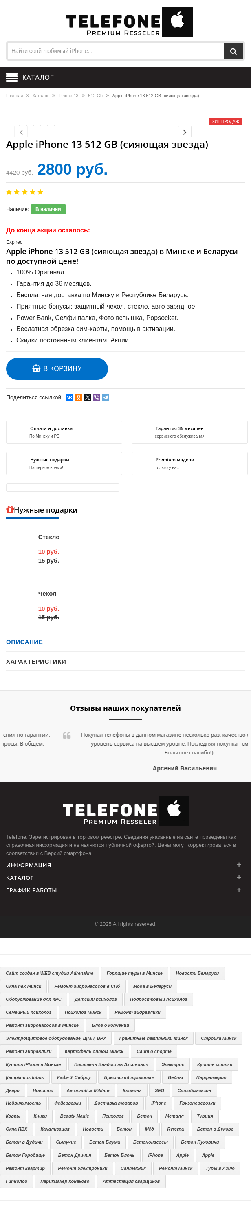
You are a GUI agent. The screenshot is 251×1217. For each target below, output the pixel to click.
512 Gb (95, 95)
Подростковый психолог (158, 999)
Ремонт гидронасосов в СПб (87, 986)
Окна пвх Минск (23, 986)
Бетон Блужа (104, 1142)
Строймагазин (194, 1090)
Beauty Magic (74, 1116)
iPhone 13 (69, 95)
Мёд (149, 1129)
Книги (40, 1116)
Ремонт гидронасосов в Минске (42, 1025)
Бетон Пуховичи (200, 1142)
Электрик (172, 1064)
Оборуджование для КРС (34, 999)
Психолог (113, 1116)
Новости (43, 1090)
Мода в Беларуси (152, 986)
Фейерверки (67, 1103)
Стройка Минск (218, 1038)
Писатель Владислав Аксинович (111, 1064)
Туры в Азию (220, 1168)
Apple (182, 1155)
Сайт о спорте (154, 1051)
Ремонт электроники (83, 1168)
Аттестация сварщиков (131, 1181)
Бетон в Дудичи (24, 1142)
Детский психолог (96, 999)
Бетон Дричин (74, 1155)
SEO (159, 1090)
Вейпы (175, 1077)
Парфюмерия (211, 1077)
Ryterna (175, 1129)
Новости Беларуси (197, 973)
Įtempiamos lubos (25, 1077)
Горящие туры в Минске (135, 973)
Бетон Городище (25, 1155)
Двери (13, 1090)
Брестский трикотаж (129, 1077)
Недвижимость (23, 1103)
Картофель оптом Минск (94, 1051)
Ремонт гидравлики (137, 1012)
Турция (205, 1116)
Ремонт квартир (25, 1168)
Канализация (54, 1129)
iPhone (158, 1103)
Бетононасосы (150, 1142)
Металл (174, 1116)
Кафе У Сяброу (74, 1077)
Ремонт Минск (175, 1168)
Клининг (132, 1090)
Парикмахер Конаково (64, 1181)
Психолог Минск (83, 1012)
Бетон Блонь (119, 1155)
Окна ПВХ (16, 1129)
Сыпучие (66, 1142)
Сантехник (133, 1168)
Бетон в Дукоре (215, 1129)
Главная (14, 95)
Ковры (13, 1116)
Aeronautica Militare (88, 1090)
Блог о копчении (110, 1025)
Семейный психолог (28, 1012)
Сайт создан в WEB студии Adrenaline (49, 973)
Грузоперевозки (197, 1103)
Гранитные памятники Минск (153, 1038)
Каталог (40, 95)
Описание (24, 641)
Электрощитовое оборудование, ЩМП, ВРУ (56, 1038)
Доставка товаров (116, 1103)
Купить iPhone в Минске (33, 1064)
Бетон (144, 1116)
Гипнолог (16, 1181)
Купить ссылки (214, 1064)
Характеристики (36, 661)
